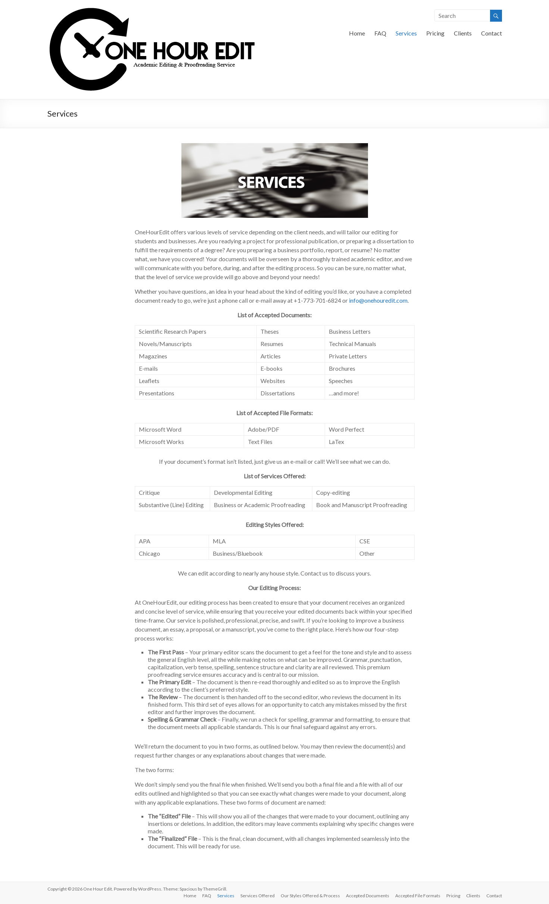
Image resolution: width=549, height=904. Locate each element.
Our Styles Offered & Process (310, 895)
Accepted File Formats (417, 895)
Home (357, 33)
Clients (463, 33)
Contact (491, 33)
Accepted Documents (367, 895)
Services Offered (257, 895)
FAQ (380, 33)
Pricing (435, 33)
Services (406, 33)
